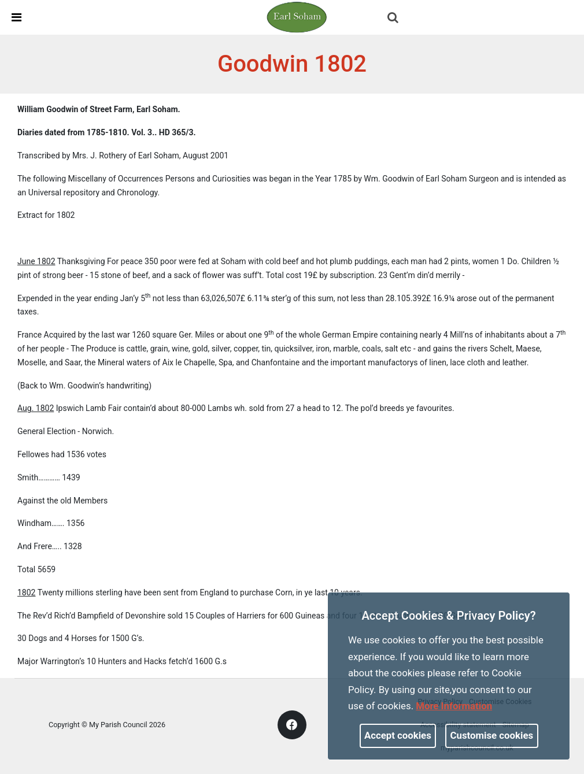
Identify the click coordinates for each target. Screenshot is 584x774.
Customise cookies (492, 735)
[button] (393, 18)
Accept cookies (397, 735)
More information (454, 706)
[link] (297, 16)
